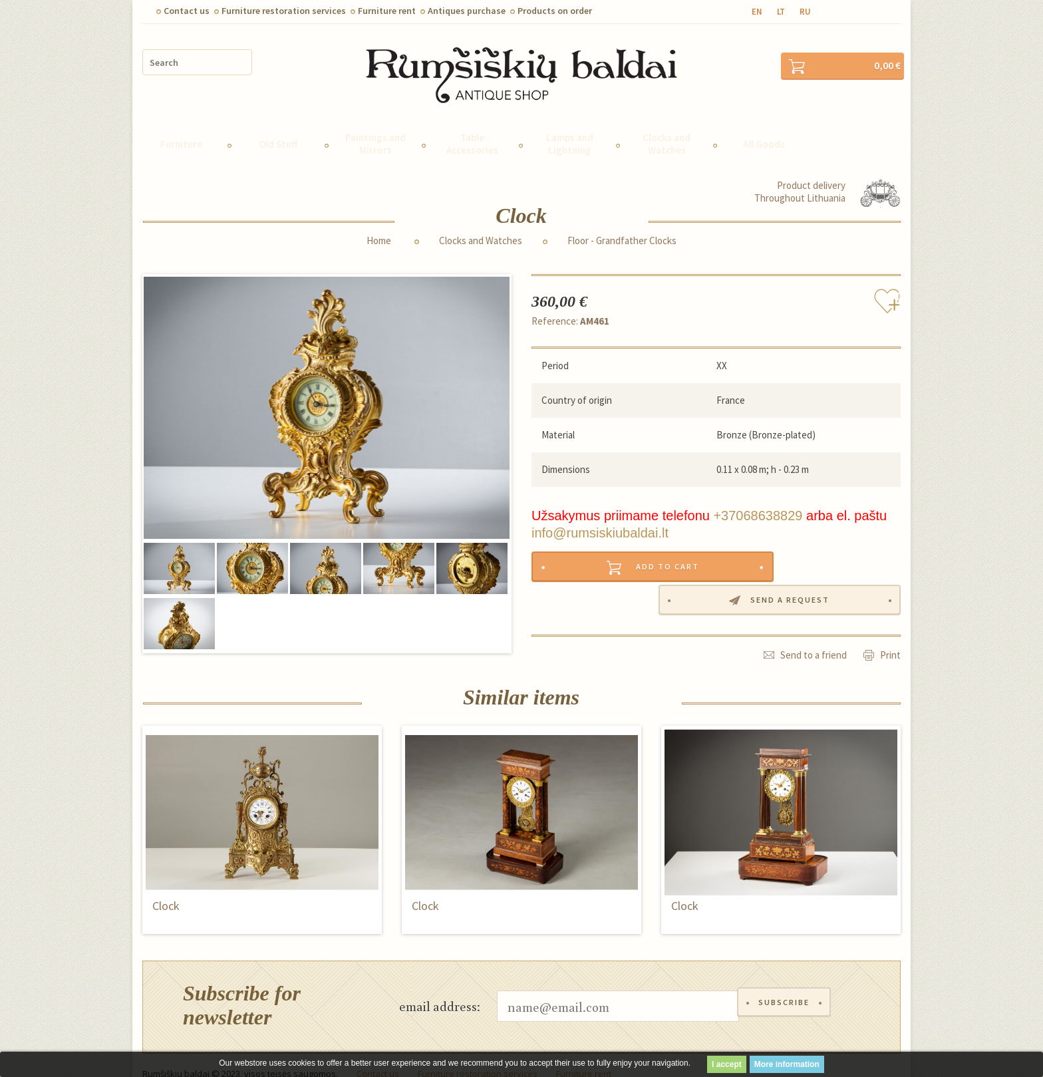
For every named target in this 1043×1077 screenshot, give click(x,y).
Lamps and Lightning (569, 125)
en (757, 11)
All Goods (764, 126)
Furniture (181, 126)
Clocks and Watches (666, 125)
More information (787, 1064)
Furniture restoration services (284, 10)
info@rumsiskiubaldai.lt (600, 515)
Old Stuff (278, 126)
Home (379, 223)
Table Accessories (472, 125)
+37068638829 (757, 497)
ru (805, 11)
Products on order (555, 10)
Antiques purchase (467, 10)
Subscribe (786, 988)
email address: (439, 988)
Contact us (187, 10)
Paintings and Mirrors (375, 125)
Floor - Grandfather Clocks (621, 223)
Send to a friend (813, 605)
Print (890, 605)
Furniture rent (387, 10)
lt (781, 11)
